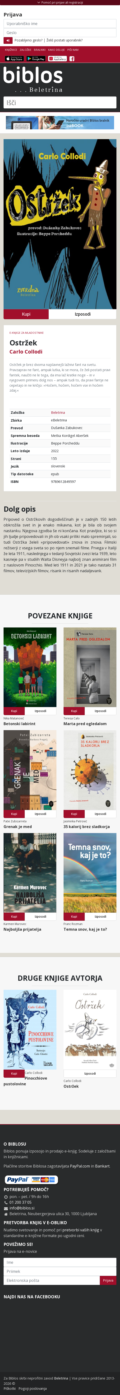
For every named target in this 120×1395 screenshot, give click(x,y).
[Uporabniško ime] (60, 23)
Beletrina (58, 412)
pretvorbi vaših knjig (80, 1230)
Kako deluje (56, 49)
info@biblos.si (21, 1208)
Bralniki (40, 49)
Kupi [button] (26, 314)
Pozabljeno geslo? (28, 40)
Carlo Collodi (25, 351)
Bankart (102, 1166)
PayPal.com (80, 1166)
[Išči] (60, 102)
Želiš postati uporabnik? (64, 40)
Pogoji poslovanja (32, 1388)
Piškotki (10, 1388)
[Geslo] (60, 32)
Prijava (108, 1280)
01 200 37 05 (20, 1202)
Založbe (25, 49)
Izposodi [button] (83, 314)
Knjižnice (11, 49)
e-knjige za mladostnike (26, 332)
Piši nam (72, 49)
